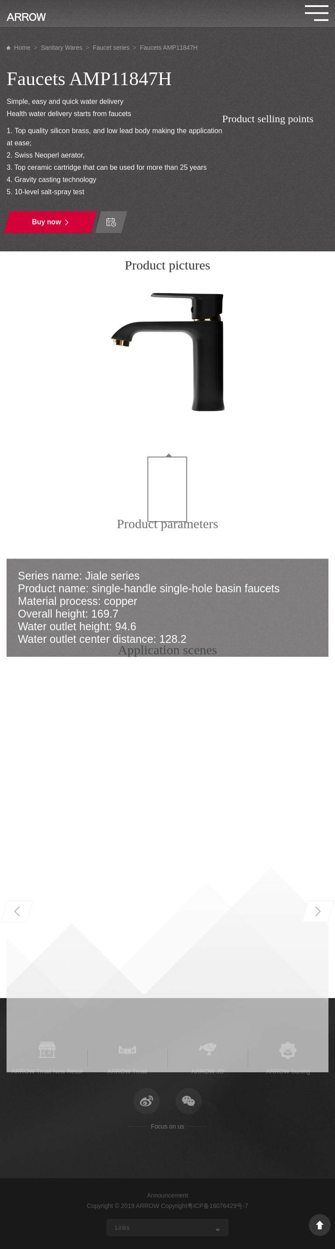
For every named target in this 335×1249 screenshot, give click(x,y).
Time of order (111, 222)
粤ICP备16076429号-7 (217, 1205)
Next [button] (318, 1019)
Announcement (167, 1195)
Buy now (47, 222)
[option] (167, 355)
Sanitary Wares (61, 47)
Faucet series (111, 47)
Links (122, 1227)
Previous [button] (17, 1019)
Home (22, 47)
